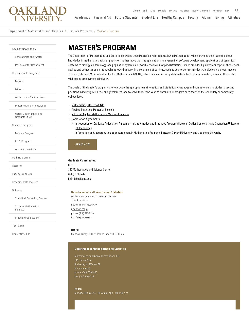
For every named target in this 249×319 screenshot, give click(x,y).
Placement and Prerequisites (30, 105)
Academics (82, 17)
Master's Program (24, 133)
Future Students (126, 17)
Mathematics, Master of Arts (88, 105)
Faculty (193, 17)
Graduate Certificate (25, 149)
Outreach (17, 190)
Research (217, 10)
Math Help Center (21, 157)
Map (153, 10)
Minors (19, 89)
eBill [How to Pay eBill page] (145, 10)
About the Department (24, 48)
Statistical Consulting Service (30, 198)
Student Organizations (27, 217)
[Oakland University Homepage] (37, 13)
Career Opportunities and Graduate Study (28, 115)
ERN (227, 10)
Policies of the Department (29, 64)
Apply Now (82, 144)
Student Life (149, 17)
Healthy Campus (173, 17)
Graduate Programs (80, 31)
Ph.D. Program (23, 141)
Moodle (162, 10)
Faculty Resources (22, 173)
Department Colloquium (25, 182)
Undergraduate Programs (26, 73)
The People (18, 225)
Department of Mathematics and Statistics (36, 31)
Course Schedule (21, 233)
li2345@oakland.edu (79, 179)
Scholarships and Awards (29, 56)
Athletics (234, 17)
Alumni (206, 17)
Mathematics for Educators (30, 97)
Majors (19, 81)
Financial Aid (102, 17)
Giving (219, 17)
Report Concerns (201, 10)
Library (136, 10)
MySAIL (173, 10)
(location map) (79, 209)
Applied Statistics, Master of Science (93, 109)
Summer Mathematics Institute (27, 208)
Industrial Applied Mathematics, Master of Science (100, 114)
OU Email (184, 10)
